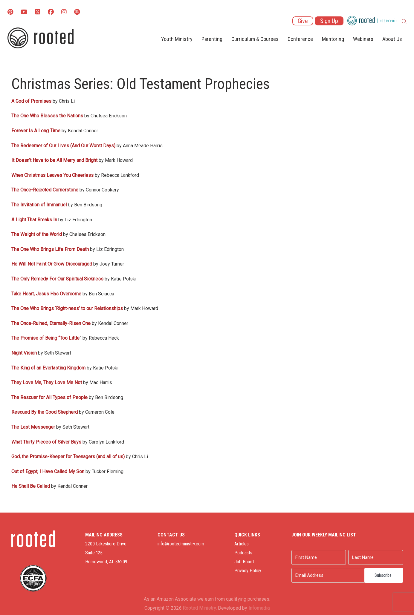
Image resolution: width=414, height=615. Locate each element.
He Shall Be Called (30, 486)
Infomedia (259, 608)
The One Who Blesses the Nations (47, 116)
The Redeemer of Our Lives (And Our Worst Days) (63, 145)
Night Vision (24, 353)
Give (303, 20)
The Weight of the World (36, 234)
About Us (392, 39)
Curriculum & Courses (255, 39)
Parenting (211, 39)
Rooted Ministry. (200, 608)
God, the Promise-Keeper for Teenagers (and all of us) (68, 456)
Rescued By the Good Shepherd (44, 412)
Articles (241, 544)
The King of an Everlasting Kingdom (48, 368)
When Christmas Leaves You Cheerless (52, 175)
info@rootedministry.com (181, 544)
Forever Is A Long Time (35, 131)
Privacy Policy (247, 570)
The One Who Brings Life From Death (50, 249)
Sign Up (329, 20)
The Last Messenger (33, 427)
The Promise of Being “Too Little (45, 338)
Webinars (363, 39)
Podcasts (243, 553)
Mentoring (333, 39)
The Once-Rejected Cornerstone (44, 190)
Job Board (244, 562)
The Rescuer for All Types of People (49, 397)
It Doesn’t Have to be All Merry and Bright (54, 160)
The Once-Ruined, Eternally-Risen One (51, 323)
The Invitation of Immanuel (39, 205)
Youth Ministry (177, 39)
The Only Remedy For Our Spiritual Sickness (57, 279)
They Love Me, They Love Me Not (46, 382)
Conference (300, 39)
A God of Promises (31, 101)
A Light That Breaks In (34, 220)
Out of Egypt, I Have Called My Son (47, 471)
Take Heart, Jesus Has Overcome (46, 294)
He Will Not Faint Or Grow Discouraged (51, 264)
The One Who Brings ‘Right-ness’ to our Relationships (67, 308)
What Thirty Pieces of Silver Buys (46, 442)
